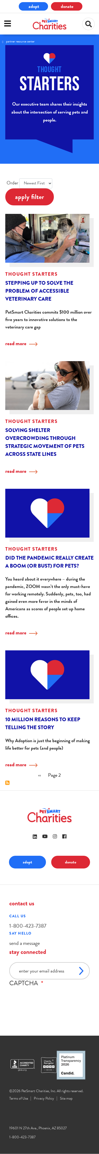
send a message (24, 943)
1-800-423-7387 (27, 926)
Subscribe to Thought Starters (7, 783)
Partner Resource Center (20, 41)
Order (12, 182)
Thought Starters (31, 274)
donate (67, 6)
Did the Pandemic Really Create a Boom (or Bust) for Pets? (49, 562)
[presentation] (49, 997)
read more (15, 343)
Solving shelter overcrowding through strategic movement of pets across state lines (44, 442)
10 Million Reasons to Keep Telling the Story (42, 723)
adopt (34, 6)
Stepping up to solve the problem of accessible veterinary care (39, 291)
